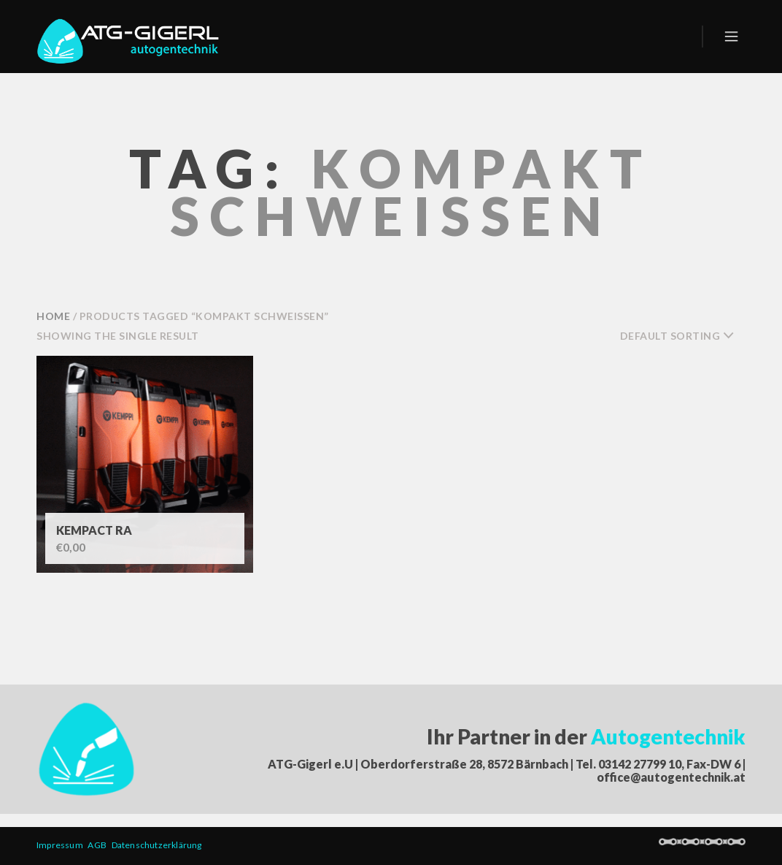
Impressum (62, 844)
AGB (99, 844)
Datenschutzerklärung (158, 844)
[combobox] (683, 336)
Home (53, 316)
